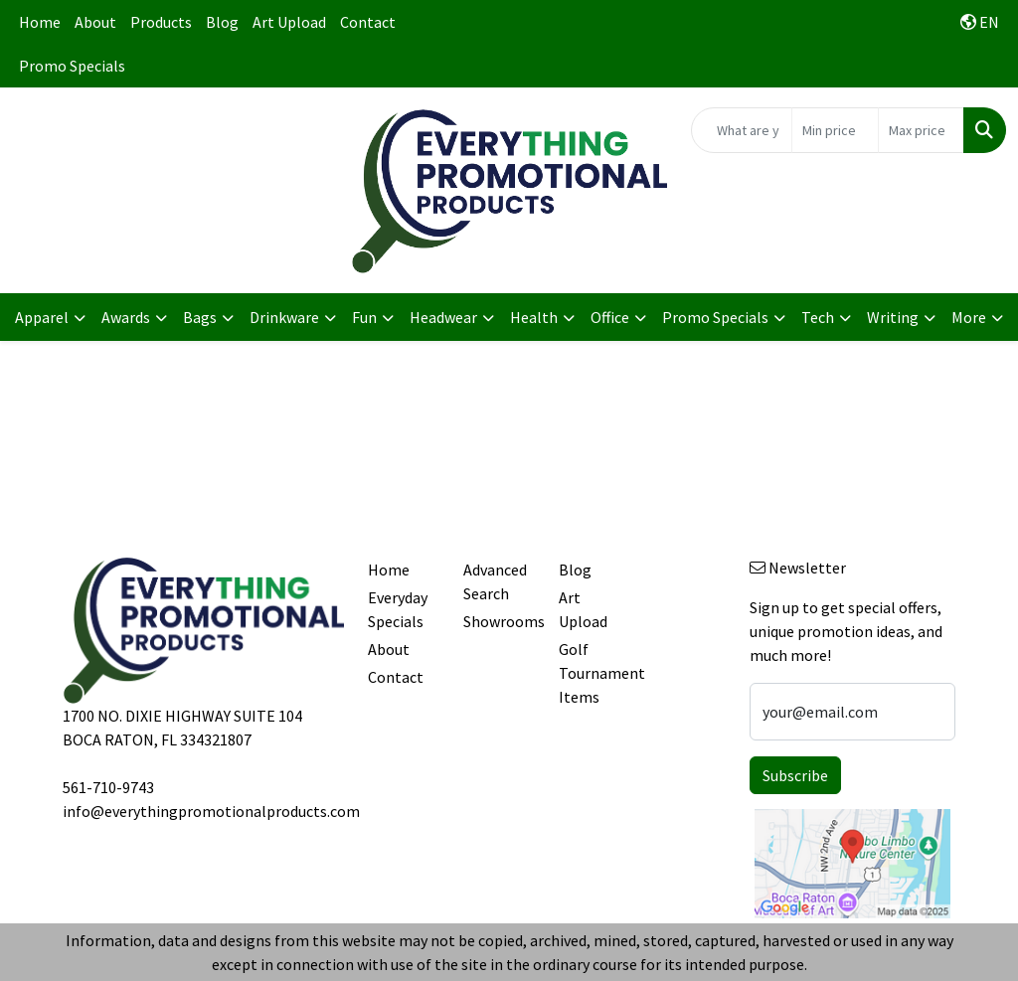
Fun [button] (364, 317)
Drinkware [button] (284, 317)
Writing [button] (893, 317)
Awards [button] (125, 317)
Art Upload (289, 22)
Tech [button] (817, 317)
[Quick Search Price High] (921, 130)
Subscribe (795, 775)
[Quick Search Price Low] (834, 130)
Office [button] (610, 317)
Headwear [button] (443, 317)
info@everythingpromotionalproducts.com (211, 811)
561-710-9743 (108, 787)
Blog (222, 22)
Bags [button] (200, 317)
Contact (368, 22)
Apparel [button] (42, 317)
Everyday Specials (397, 609)
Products (161, 22)
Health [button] (534, 317)
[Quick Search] (741, 130)
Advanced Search (495, 581)
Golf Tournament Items (594, 673)
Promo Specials (72, 66)
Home (40, 22)
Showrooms (499, 621)
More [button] (968, 317)
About (95, 22)
